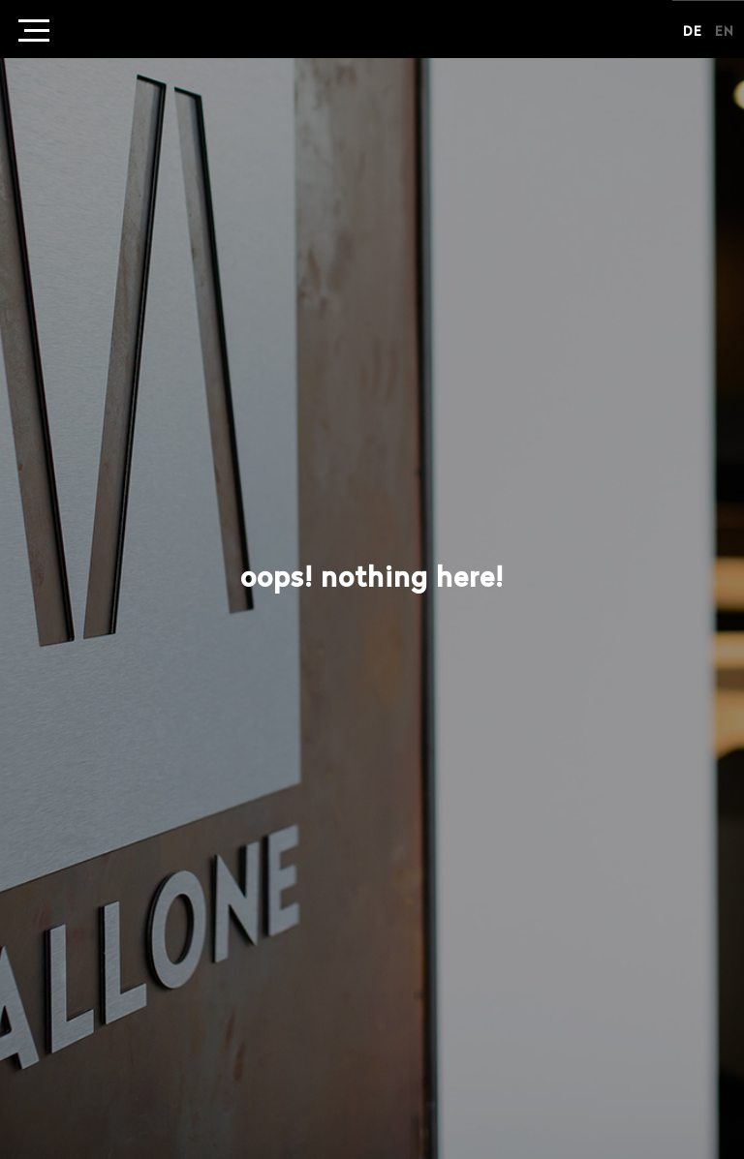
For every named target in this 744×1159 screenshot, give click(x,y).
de (692, 32)
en (724, 32)
